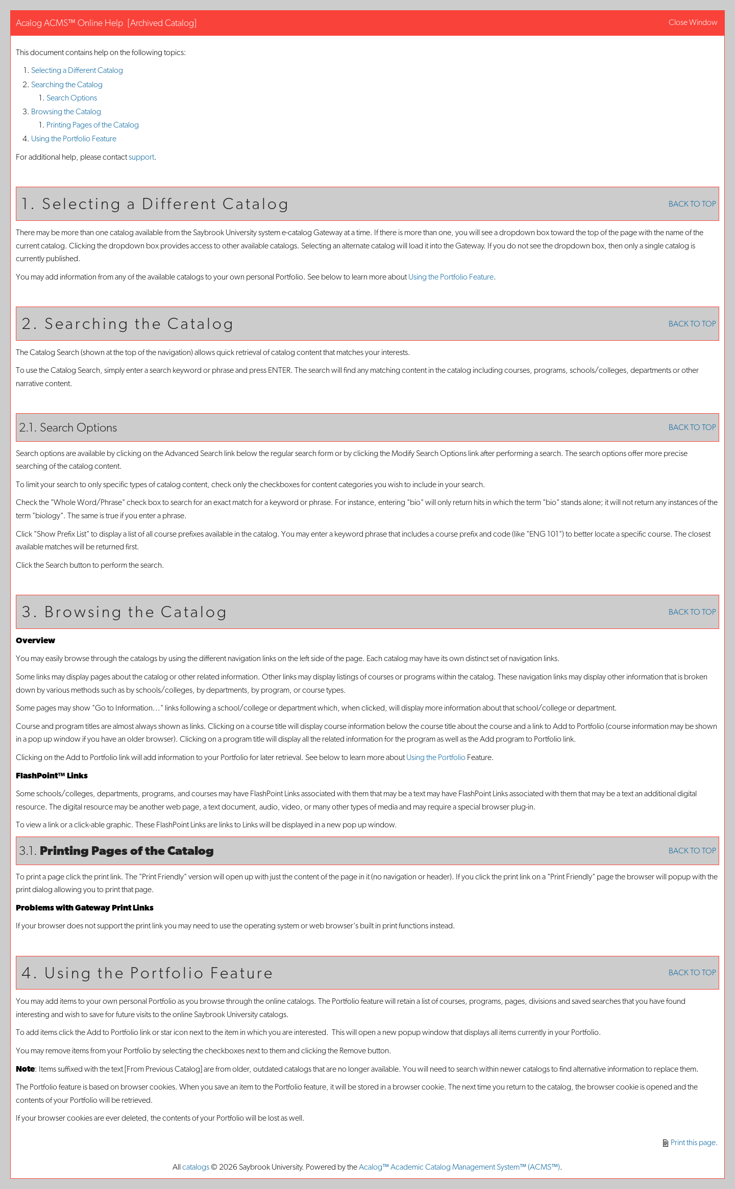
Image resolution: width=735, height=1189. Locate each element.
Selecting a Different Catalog (77, 70)
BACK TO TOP (692, 204)
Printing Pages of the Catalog (92, 125)
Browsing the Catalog (66, 111)
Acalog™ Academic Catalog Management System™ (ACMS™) (459, 1167)
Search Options (71, 98)
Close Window (693, 22)
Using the (435, 757)
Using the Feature (73, 138)
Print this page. (690, 1142)
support (141, 157)
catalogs (195, 1167)
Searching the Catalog (67, 84)
